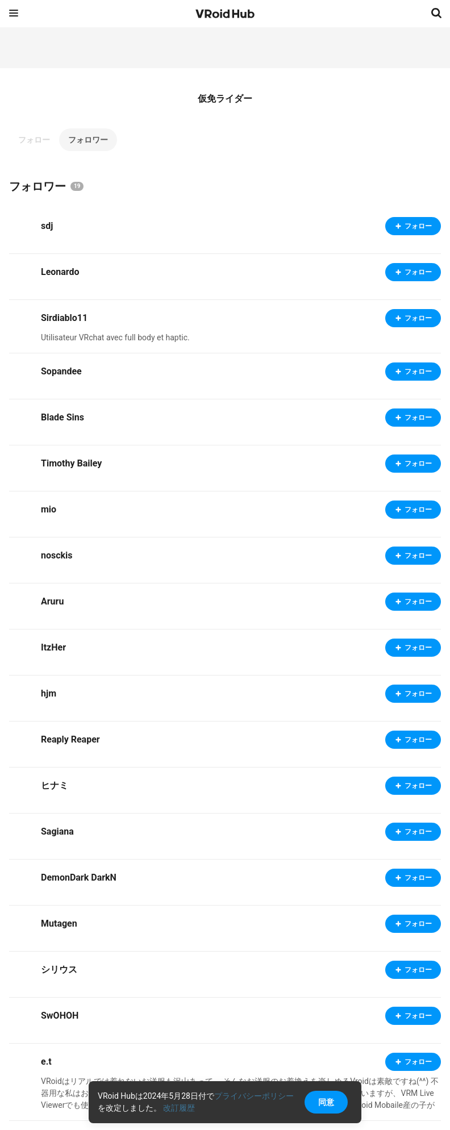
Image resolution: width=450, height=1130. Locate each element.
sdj (47, 225)
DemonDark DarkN (78, 877)
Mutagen (59, 923)
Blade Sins (62, 417)
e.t (46, 1061)
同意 (326, 1102)
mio (48, 509)
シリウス (59, 969)
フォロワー (88, 139)
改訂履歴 (179, 1107)
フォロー (34, 139)
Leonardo (60, 271)
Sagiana (57, 831)
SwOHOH (59, 1015)
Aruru (52, 601)
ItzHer (53, 647)
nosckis (57, 555)
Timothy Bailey (71, 463)
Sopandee (61, 371)
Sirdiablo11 (64, 317)
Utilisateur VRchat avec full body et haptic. (115, 337)
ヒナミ (54, 785)
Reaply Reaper (70, 739)
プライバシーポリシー (254, 1095)
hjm (48, 693)
